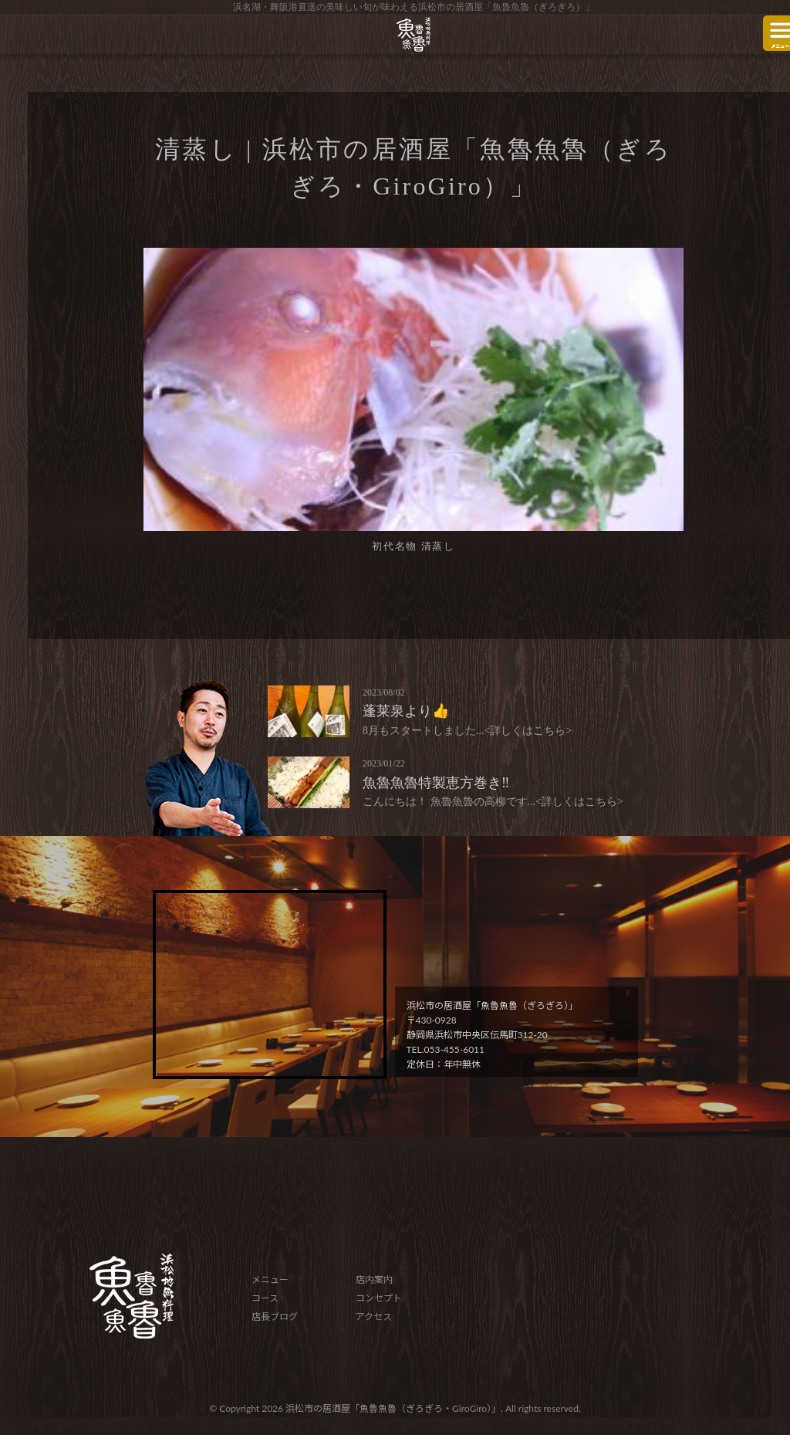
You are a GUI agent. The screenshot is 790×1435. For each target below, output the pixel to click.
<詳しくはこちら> (528, 730)
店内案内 (374, 1279)
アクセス (374, 1316)
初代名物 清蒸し (413, 546)
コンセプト (379, 1298)
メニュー (270, 1279)
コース (265, 1298)
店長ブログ (275, 1316)
